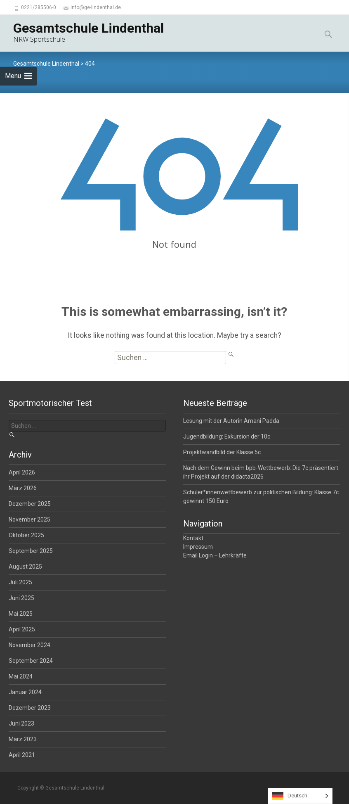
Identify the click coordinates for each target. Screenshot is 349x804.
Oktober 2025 (26, 535)
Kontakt (193, 538)
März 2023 (23, 739)
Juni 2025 (21, 598)
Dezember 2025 (30, 503)
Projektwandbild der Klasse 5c (222, 452)
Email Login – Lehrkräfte (215, 555)
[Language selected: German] (300, 796)
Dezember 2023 (30, 707)
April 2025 (22, 629)
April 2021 (22, 755)
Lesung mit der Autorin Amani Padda (231, 420)
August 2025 (25, 566)
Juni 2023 (21, 723)
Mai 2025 (21, 613)
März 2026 (23, 488)
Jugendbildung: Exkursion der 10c (226, 436)
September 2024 (31, 660)
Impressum (198, 546)
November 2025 (29, 519)
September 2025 (31, 551)
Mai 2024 (21, 676)
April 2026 (22, 472)
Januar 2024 (25, 692)
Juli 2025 (20, 582)
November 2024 (29, 645)
